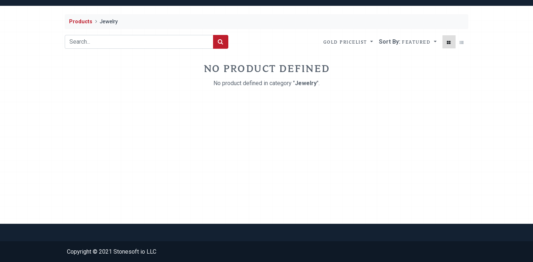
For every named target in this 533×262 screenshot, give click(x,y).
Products (80, 22)
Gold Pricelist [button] (346, 42)
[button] (419, 41)
